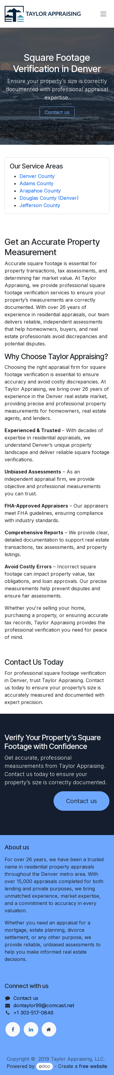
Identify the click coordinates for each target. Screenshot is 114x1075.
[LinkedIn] (31, 1029)
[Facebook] (12, 1029)
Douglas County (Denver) (49, 198)
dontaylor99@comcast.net (43, 1005)
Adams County (36, 183)
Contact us (57, 112)
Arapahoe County (40, 191)
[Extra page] (49, 1029)
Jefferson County (39, 205)
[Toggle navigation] (103, 14)
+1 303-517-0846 (33, 1013)
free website (93, 1066)
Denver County (37, 176)
